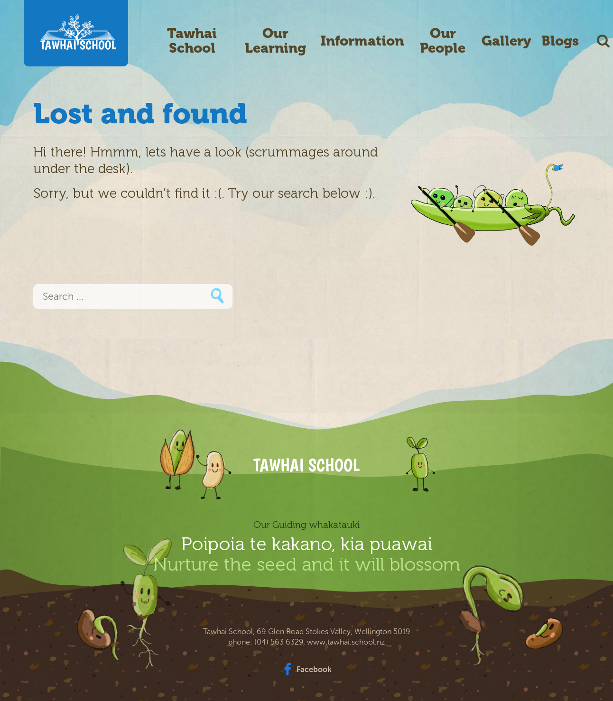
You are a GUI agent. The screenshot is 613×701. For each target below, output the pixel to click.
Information (362, 41)
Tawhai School (192, 40)
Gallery (506, 41)
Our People (442, 40)
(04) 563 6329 (278, 641)
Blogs (560, 41)
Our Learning (275, 40)
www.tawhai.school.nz (346, 641)
